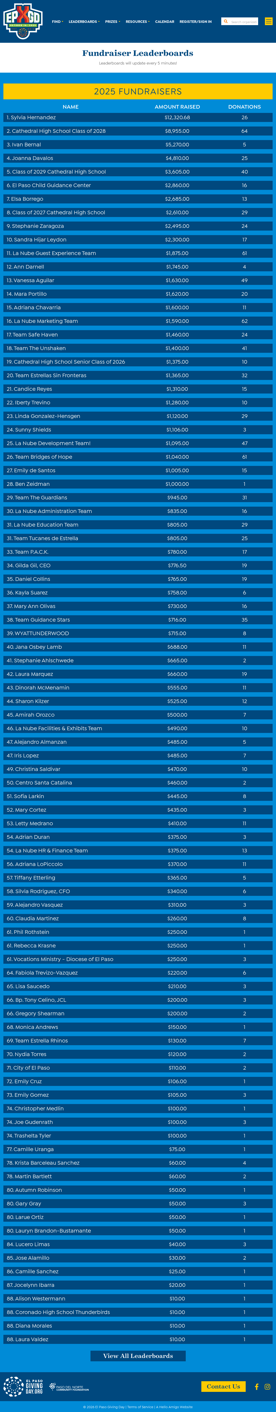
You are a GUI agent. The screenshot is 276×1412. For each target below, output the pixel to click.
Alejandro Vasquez (39, 904)
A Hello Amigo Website (174, 1407)
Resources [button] (136, 21)
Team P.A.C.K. (31, 551)
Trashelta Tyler (32, 1135)
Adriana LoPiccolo (39, 863)
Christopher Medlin (39, 1107)
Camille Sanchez (37, 1270)
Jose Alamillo (32, 1257)
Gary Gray (28, 1203)
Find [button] (56, 21)
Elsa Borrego (27, 198)
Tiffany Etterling (34, 877)
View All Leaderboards (138, 1355)
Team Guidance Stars (42, 619)
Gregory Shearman (39, 1012)
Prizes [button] (111, 21)
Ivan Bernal (26, 144)
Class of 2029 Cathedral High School (59, 171)
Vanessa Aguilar (34, 279)
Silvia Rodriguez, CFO (42, 890)
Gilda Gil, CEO (32, 564)
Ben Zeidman (32, 483)
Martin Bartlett (33, 1175)
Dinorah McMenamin (42, 687)
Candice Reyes (33, 388)
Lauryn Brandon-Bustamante (53, 1230)
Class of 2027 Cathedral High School (58, 211)
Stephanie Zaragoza (38, 225)
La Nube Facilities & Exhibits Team (58, 727)
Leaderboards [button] (83, 21)
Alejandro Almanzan (40, 741)
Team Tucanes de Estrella (46, 537)
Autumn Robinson (38, 1189)
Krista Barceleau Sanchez (47, 1162)
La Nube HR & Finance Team (51, 850)
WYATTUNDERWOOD (42, 632)
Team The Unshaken (40, 347)
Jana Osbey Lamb (38, 646)
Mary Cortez (30, 809)
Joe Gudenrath (33, 1121)
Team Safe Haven (35, 334)
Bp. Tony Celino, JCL (40, 999)
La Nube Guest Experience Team (54, 252)
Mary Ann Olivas (34, 605)
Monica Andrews (36, 1026)
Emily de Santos (34, 469)
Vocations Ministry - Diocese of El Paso (63, 958)
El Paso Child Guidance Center (51, 184)
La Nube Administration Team (53, 510)
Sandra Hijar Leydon (40, 239)
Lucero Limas (32, 1243)
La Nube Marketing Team (46, 320)
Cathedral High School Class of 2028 (59, 130)
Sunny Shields (33, 429)
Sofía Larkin (29, 795)
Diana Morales (33, 1325)
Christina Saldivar (37, 768)
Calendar (164, 21)
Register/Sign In (196, 21)
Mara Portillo (30, 293)
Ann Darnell (29, 266)
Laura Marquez (34, 673)
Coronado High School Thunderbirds (62, 1311)
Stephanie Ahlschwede (44, 659)
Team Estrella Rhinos (41, 1040)
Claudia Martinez (37, 917)
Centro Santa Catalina (43, 782)
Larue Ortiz (29, 1216)
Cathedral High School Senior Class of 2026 (69, 361)
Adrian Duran (32, 836)
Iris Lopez (26, 754)
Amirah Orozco (35, 714)
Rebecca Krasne (35, 945)
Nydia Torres (30, 1053)
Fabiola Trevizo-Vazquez (46, 972)
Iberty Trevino (32, 401)
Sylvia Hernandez (33, 116)
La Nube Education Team (46, 524)
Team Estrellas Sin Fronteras (50, 374)
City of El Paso (31, 1067)
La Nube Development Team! (52, 442)
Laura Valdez (31, 1338)
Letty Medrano (34, 822)
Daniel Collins (32, 578)
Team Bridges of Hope (43, 456)
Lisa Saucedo (32, 985)
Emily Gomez (31, 1094)
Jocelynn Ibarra (34, 1284)
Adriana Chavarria (37, 306)
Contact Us (223, 1386)
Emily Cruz (28, 1080)
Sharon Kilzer (32, 700)
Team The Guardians (41, 497)
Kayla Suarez (31, 592)
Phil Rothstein (31, 931)
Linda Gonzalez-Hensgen (47, 415)
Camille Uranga (34, 1148)
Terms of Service (140, 1407)
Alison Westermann (40, 1298)
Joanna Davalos (32, 157)
